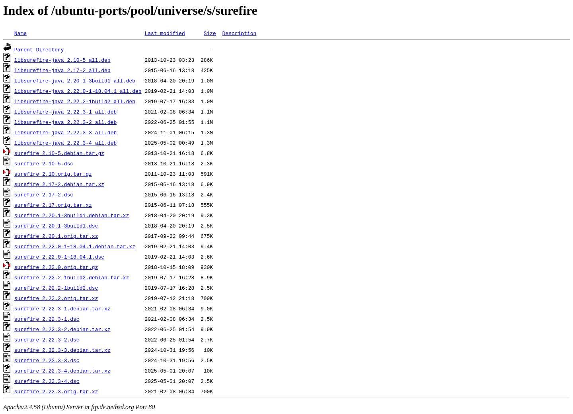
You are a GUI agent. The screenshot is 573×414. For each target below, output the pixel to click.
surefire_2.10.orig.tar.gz (53, 173)
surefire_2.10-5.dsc (43, 163)
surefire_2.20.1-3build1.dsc (56, 225)
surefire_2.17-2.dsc (43, 194)
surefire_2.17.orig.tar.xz (53, 204)
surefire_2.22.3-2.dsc (47, 339)
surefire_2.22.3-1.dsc (47, 318)
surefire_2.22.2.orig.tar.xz (56, 298)
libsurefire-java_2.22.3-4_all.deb (65, 142)
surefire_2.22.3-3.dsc (47, 360)
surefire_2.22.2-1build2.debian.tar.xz (71, 277)
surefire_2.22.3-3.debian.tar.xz (62, 349)
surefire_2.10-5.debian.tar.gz (59, 153)
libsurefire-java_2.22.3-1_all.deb (65, 111)
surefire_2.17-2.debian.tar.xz (59, 184)
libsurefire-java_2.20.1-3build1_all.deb (74, 80)
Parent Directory (39, 49)
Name (20, 33)
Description (239, 33)
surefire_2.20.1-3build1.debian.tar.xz (71, 215)
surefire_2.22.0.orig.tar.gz (56, 267)
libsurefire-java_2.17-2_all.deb (62, 70)
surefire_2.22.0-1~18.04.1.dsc (59, 256)
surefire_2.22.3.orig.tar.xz (56, 391)
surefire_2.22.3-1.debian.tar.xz (62, 308)
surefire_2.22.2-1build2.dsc (56, 287)
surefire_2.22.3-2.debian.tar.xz (62, 329)
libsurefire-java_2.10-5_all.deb (62, 59)
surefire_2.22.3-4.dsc (47, 381)
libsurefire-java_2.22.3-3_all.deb (65, 132)
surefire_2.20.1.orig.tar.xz (56, 235)
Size (210, 33)
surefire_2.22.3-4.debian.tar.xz (62, 370)
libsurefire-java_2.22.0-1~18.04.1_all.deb (78, 90)
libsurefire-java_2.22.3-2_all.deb (65, 122)
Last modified (164, 33)
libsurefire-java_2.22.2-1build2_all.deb (74, 101)
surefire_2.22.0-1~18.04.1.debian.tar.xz (74, 246)
